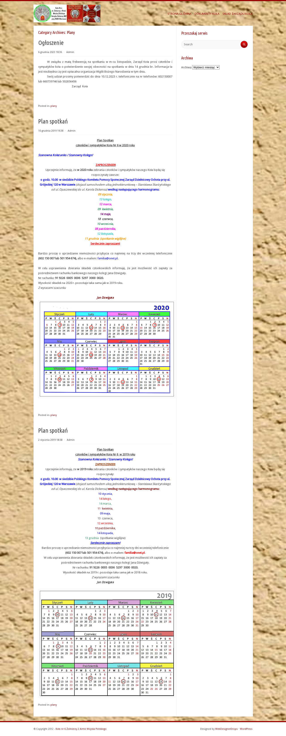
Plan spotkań (53, 121)
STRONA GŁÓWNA (179, 13)
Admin (70, 52)
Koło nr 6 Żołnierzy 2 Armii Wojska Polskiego (81, 729)
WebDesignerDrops (226, 729)
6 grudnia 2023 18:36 (50, 52)
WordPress (246, 729)
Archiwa (186, 67)
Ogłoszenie (51, 42)
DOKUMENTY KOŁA (207, 13)
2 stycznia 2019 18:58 (50, 439)
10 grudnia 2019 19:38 (50, 130)
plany (53, 106)
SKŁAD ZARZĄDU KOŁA (237, 13)
